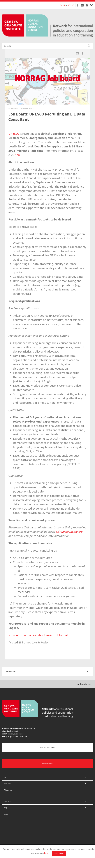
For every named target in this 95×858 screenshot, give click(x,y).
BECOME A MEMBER (47, 763)
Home (6, 777)
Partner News (27, 109)
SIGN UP (70, 5)
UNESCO (13, 133)
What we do (8, 801)
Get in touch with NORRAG (47, 747)
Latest (6, 814)
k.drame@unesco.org (69, 531)
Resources (7, 784)
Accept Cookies (59, 853)
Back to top (84, 684)
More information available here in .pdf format (38, 635)
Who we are (8, 790)
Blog (5, 808)
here (46, 853)
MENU (5, 5)
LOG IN (62, 5)
